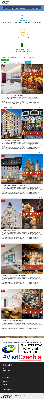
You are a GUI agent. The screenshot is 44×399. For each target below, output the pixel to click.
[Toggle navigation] (41, 2)
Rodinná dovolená (21, 57)
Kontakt (4, 386)
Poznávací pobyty (12, 57)
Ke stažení (5, 384)
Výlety (38, 57)
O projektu (5, 382)
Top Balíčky (3, 57)
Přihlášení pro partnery (7, 389)
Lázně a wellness (31, 57)
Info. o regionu (6, 379)
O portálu (5, 381)
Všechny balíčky (4, 59)
